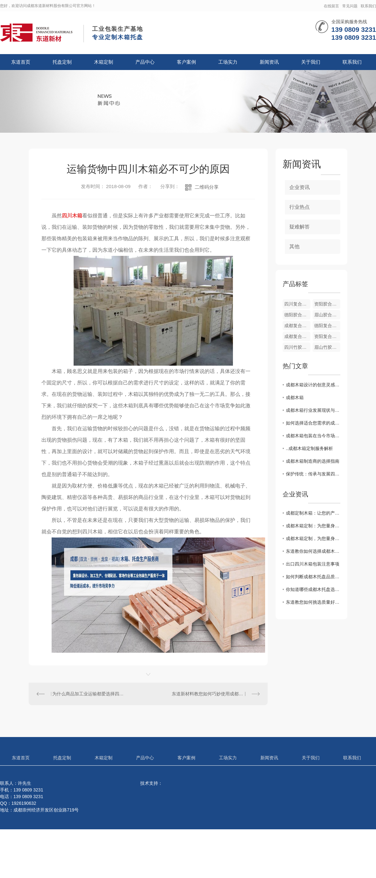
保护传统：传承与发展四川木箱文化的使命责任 (313, 473)
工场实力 (227, 62)
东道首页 (20, 62)
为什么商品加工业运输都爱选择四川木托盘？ (88, 693)
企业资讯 (299, 187)
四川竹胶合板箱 (297, 347)
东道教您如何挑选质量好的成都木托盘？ (313, 602)
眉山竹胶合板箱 (327, 347)
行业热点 (299, 207)
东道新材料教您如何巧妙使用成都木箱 (210, 693)
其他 (294, 246)
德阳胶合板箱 (297, 314)
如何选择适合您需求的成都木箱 (313, 422)
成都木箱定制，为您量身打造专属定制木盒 (313, 538)
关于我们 (310, 62)
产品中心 (145, 62)
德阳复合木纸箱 (327, 325)
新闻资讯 (269, 62)
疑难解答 (299, 226)
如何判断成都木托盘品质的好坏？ (313, 576)
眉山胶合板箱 (327, 314)
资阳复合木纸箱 (327, 336)
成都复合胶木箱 (297, 325)
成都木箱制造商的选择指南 (312, 461)
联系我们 (368, 6)
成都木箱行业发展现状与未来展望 (313, 410)
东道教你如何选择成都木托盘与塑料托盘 (313, 551)
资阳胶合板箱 (327, 303)
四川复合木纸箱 (297, 303)
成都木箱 (295, 397)
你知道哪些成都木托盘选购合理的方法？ (313, 589)
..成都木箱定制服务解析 (309, 448)
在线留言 (331, 6)
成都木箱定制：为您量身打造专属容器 (313, 525)
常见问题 (350, 6)
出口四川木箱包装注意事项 (312, 563)
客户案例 (186, 62)
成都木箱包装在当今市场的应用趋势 (313, 435)
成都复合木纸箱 (297, 336)
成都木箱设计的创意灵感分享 (313, 384)
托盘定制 (62, 62)
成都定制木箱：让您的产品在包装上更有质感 (313, 513)
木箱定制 (103, 62)
